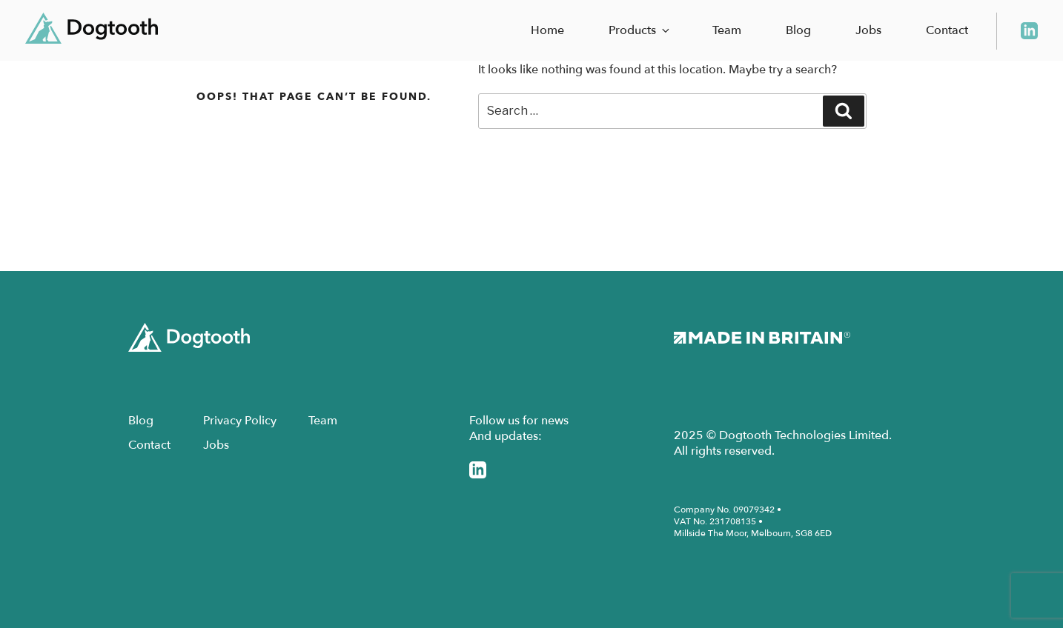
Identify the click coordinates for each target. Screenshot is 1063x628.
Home (547, 30)
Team (726, 30)
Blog (798, 30)
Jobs (868, 30)
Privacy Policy (239, 420)
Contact (947, 30)
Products (640, 30)
